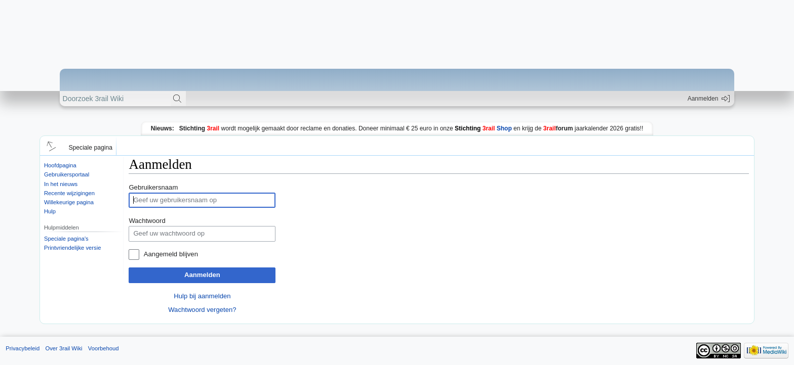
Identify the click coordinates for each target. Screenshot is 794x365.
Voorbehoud (103, 348)
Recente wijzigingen (69, 193)
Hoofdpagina (60, 165)
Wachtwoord (147, 220)
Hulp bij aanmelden (202, 296)
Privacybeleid (22, 348)
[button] (49, 145)
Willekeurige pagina (69, 202)
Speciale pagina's (66, 239)
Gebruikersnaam (153, 187)
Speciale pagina (90, 147)
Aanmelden (202, 275)
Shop (483, 128)
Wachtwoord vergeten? (202, 309)
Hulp (50, 211)
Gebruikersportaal (66, 174)
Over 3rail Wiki (63, 348)
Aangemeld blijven (171, 254)
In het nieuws (60, 184)
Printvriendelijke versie (72, 248)
